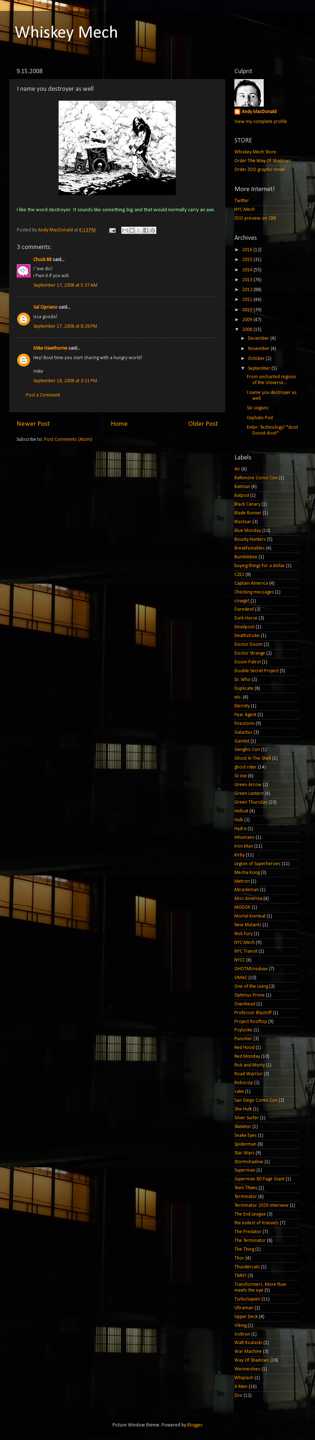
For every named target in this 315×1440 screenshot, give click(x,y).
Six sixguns (257, 408)
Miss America (248, 898)
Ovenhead (244, 1004)
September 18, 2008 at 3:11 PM (65, 381)
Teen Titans (245, 1188)
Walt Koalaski (248, 1342)
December (259, 338)
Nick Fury (243, 933)
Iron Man (243, 846)
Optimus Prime (249, 995)
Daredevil (244, 609)
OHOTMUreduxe (251, 969)
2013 (247, 280)
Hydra (240, 828)
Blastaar (242, 522)
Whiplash (243, 1378)
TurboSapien (247, 1299)
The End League (250, 1214)
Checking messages (254, 592)
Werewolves (247, 1369)
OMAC (240, 977)
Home (119, 424)
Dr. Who (242, 679)
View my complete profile (260, 121)
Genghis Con (247, 749)
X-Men (241, 1386)
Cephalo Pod (260, 418)
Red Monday (247, 1056)
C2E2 (239, 574)
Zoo (238, 1395)
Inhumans (244, 837)
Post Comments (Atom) (68, 439)
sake (239, 1091)
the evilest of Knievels (256, 1223)
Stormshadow (248, 1162)
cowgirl (241, 601)
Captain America (251, 583)
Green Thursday (250, 802)
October (257, 358)
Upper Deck (246, 1316)
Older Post (203, 424)
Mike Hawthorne (50, 348)
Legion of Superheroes (257, 864)
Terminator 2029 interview (261, 1205)
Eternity (242, 706)
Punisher (243, 1039)
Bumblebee (245, 557)
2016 (247, 250)
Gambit (241, 741)
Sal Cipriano (45, 307)
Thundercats (247, 1267)
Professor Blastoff (253, 1013)
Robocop (243, 1082)
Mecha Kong (247, 872)
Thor (239, 1258)
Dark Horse (245, 618)
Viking (240, 1325)
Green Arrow (248, 784)
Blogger (194, 1425)
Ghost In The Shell (252, 758)
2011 (247, 299)
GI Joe (240, 776)
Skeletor (242, 1126)
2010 (247, 310)
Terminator (245, 1196)
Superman (244, 1170)
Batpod (241, 495)
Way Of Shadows (251, 1360)
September (259, 368)
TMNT (240, 1275)
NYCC (239, 960)
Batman (242, 486)
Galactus (243, 732)
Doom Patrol (247, 662)
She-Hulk (243, 1109)
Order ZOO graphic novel (259, 169)
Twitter (241, 200)
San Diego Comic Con (256, 1100)
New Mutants (248, 925)
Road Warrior (248, 1074)
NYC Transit (245, 951)
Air (237, 469)
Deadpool (244, 627)
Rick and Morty (249, 1065)
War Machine (248, 1351)
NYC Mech (244, 209)
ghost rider (245, 767)
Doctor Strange (249, 653)
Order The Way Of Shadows (262, 161)
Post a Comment (43, 395)
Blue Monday (247, 530)
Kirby (239, 855)
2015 (247, 259)
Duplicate (243, 688)
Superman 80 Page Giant (259, 1179)
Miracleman (246, 890)
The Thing (244, 1249)
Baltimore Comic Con (256, 478)
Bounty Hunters (250, 539)
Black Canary (247, 504)
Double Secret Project (256, 671)
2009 (247, 319)
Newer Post (33, 424)
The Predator (248, 1231)
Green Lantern (249, 793)
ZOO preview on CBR (255, 218)
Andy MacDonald (259, 111)
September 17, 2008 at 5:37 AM (65, 285)
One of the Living (251, 986)
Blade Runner (248, 513)
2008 (247, 329)
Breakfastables (249, 548)
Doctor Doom (248, 644)
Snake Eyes (245, 1135)
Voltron (242, 1334)
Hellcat (241, 811)
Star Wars (244, 1153)
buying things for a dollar (259, 565)
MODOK (242, 907)
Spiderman (245, 1144)
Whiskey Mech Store (255, 152)
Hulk (238, 820)
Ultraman (243, 1308)
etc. (238, 697)
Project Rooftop (250, 1021)
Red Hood (244, 1047)
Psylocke (243, 1030)
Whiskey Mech (66, 33)
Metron (242, 881)
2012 (247, 289)
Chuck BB (42, 259)
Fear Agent (245, 714)
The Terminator (250, 1240)
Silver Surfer (246, 1118)
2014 (247, 270)
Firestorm (244, 723)
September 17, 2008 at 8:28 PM (65, 326)
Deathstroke (247, 635)
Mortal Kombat (250, 916)
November (259, 348)
